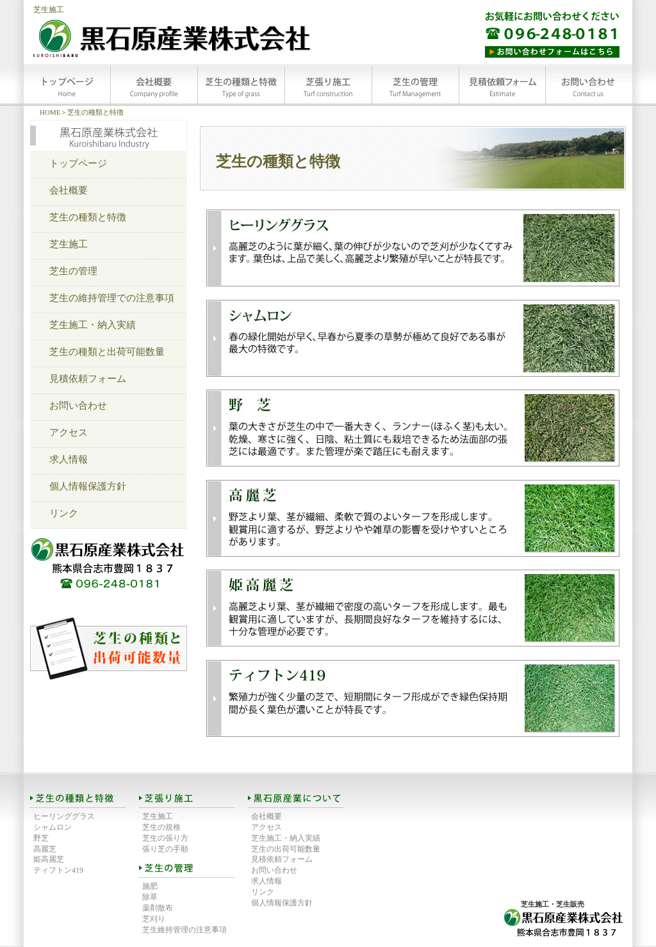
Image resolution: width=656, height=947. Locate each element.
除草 (150, 897)
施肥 (150, 886)
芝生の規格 (161, 827)
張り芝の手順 (165, 848)
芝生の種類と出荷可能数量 (107, 352)
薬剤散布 (157, 907)
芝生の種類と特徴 (95, 112)
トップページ (78, 163)
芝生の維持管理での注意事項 (111, 298)
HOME (50, 112)
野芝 (41, 838)
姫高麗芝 (48, 859)
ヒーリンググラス (64, 816)
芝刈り (153, 918)
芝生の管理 (73, 271)
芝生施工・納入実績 (92, 325)
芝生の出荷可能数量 (285, 848)
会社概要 (68, 190)
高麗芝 (44, 848)
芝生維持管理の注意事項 (184, 929)
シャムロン (52, 827)
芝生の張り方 (165, 838)
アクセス (68, 432)
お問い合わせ (78, 405)
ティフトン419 (58, 870)
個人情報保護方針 (87, 486)
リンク (63, 513)
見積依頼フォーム (87, 379)
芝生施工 (48, 9)
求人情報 (68, 459)
